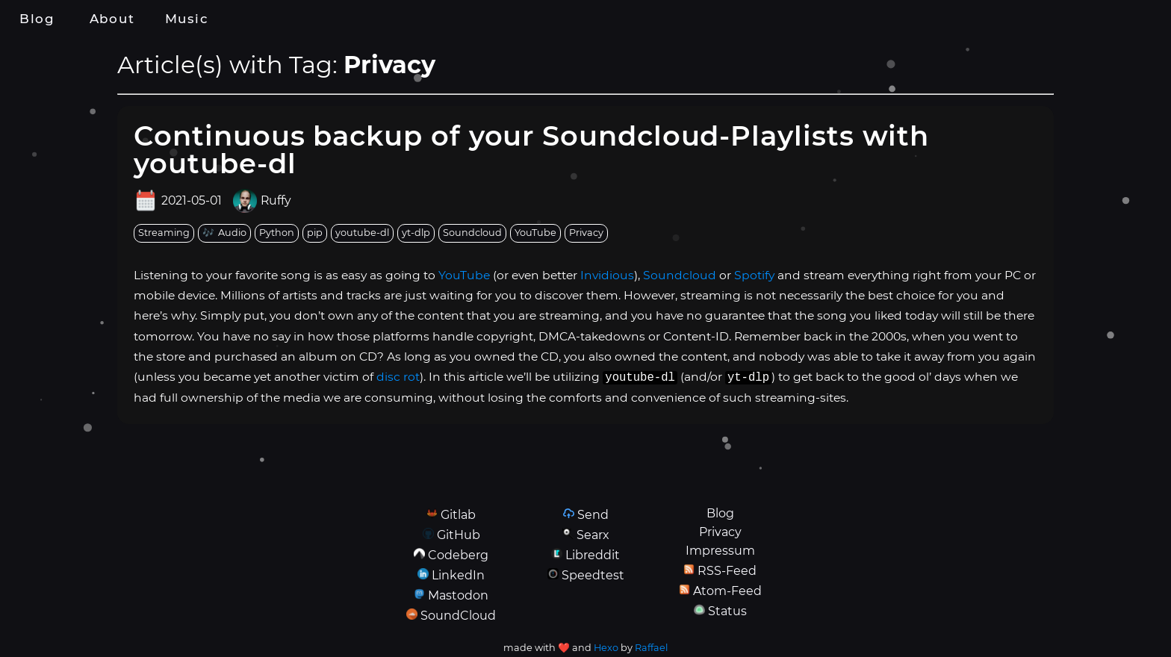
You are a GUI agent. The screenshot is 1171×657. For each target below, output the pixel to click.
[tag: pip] (314, 233)
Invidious (607, 275)
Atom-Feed (727, 591)
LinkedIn (458, 575)
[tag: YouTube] (535, 233)
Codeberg (458, 555)
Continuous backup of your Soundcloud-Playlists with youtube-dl (531, 149)
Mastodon (458, 595)
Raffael (651, 647)
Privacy (720, 532)
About (112, 18)
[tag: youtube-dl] (362, 233)
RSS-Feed (727, 571)
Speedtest (593, 575)
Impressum (720, 551)
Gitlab (458, 515)
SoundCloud (458, 615)
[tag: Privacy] (586, 233)
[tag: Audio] (224, 233)
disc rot (398, 377)
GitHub (458, 535)
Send (593, 515)
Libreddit (592, 555)
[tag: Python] (277, 233)
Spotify (754, 275)
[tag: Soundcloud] (472, 233)
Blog (37, 18)
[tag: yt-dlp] (416, 233)
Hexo (606, 647)
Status (727, 611)
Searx (593, 535)
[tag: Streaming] (164, 233)
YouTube (464, 275)
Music (186, 18)
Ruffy (276, 201)
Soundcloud (679, 275)
